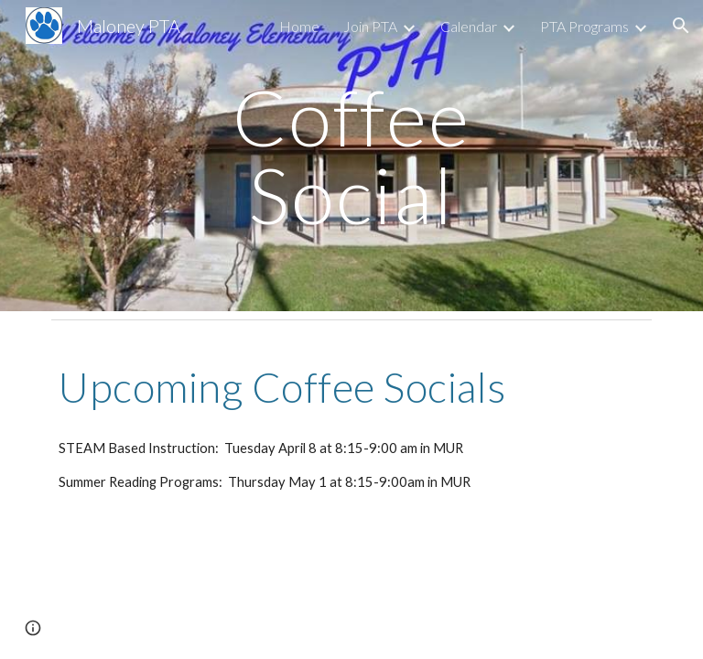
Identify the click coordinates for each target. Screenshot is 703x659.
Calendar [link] (468, 26)
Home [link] (299, 26)
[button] (681, 26)
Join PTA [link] (370, 26)
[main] (351, 156)
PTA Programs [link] (584, 26)
